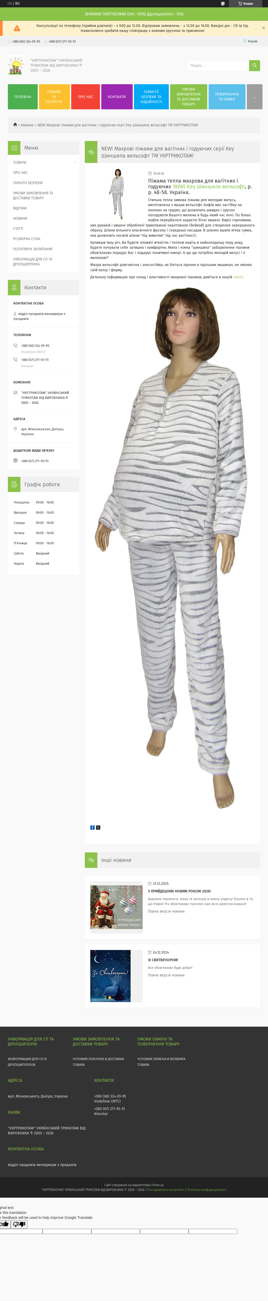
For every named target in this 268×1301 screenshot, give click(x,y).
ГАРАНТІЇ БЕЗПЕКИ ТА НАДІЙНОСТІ (151, 97)
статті (238, 277)
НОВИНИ (20, 218)
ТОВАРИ (19, 162)
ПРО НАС (85, 97)
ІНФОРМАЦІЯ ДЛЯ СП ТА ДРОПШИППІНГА (32, 262)
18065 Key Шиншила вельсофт (208, 187)
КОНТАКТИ (117, 97)
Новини (27, 125)
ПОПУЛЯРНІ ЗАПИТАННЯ (32, 249)
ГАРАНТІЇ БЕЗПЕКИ (27, 183)
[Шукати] (254, 65)
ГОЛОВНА (22, 97)
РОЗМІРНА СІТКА (26, 239)
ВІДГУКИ (19, 208)
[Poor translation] (19, 1224)
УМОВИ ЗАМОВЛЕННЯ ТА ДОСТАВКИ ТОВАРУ (189, 96)
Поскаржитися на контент (165, 1190)
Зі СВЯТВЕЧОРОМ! (163, 960)
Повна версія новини (166, 911)
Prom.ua (158, 1185)
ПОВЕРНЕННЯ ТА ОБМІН (227, 96)
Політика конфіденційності (206, 1190)
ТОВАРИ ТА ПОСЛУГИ (54, 97)
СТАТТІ (18, 229)
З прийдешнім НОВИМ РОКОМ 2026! (179, 891)
